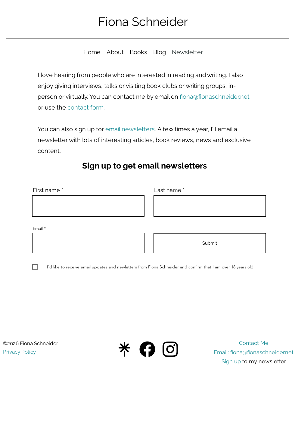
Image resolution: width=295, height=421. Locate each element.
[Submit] (210, 243)
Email (38, 228)
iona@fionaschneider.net (216, 96)
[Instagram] (170, 349)
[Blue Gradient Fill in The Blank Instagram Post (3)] (124, 349)
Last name (167, 190)
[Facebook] (147, 349)
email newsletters (130, 129)
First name (46, 190)
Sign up (231, 361)
